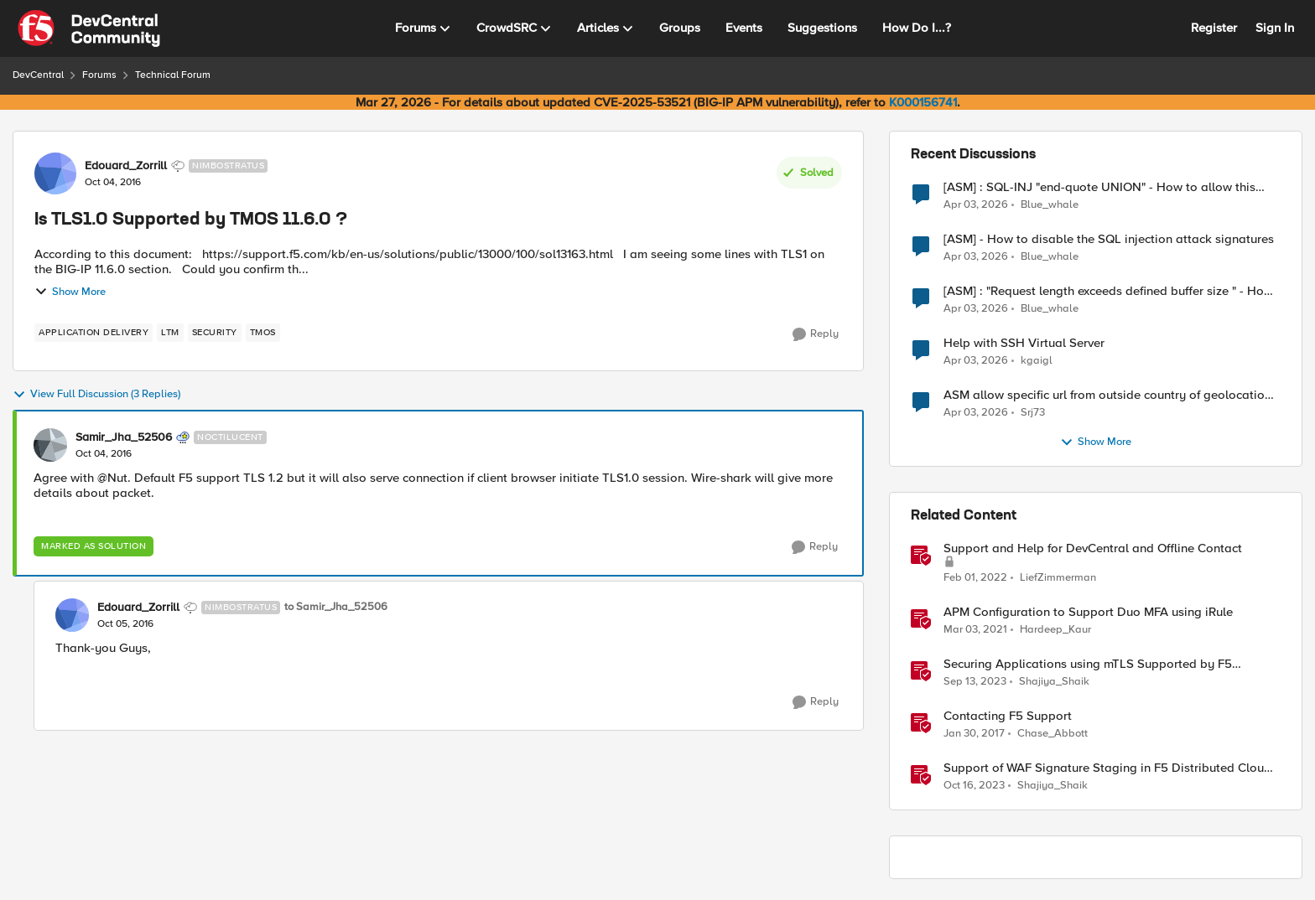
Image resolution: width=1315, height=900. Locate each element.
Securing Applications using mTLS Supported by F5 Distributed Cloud (1087, 664)
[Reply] (815, 334)
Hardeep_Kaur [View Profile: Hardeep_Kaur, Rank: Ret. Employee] (1055, 629)
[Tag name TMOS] (263, 332)
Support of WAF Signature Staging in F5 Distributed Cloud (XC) (1107, 768)
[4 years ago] (975, 578)
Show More (70, 291)
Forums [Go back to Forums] (99, 75)
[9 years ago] (974, 734)
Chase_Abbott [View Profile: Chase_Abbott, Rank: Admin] (1052, 733)
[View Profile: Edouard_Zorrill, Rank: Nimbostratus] (55, 173)
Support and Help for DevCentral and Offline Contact (1092, 548)
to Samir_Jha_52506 (335, 607)
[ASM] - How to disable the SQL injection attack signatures (1108, 239)
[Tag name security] (215, 332)
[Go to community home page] (89, 28)
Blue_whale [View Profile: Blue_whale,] (1050, 204)
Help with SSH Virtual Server (1023, 343)
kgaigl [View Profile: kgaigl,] (1037, 360)
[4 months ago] (975, 204)
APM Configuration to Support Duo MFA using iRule (1088, 612)
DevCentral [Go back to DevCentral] (38, 75)
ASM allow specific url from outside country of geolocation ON (1107, 395)
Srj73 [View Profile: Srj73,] (1033, 412)
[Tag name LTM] (170, 332)
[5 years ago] (975, 630)
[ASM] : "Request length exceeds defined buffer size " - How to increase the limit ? (1108, 291)
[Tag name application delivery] (93, 332)
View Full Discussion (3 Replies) (96, 394)
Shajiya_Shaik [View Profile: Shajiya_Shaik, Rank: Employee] (1054, 681)
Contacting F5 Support (1007, 716)
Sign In (1274, 27)
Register (1214, 27)
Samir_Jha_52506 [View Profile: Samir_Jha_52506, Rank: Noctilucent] (123, 437)
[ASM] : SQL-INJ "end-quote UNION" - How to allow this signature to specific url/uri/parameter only (1099, 187)
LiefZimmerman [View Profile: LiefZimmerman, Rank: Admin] (1058, 578)
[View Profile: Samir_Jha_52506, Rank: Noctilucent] (50, 445)
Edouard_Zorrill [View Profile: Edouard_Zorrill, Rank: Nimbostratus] (126, 166)
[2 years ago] (974, 682)
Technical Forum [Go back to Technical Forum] (173, 75)
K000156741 (923, 102)
